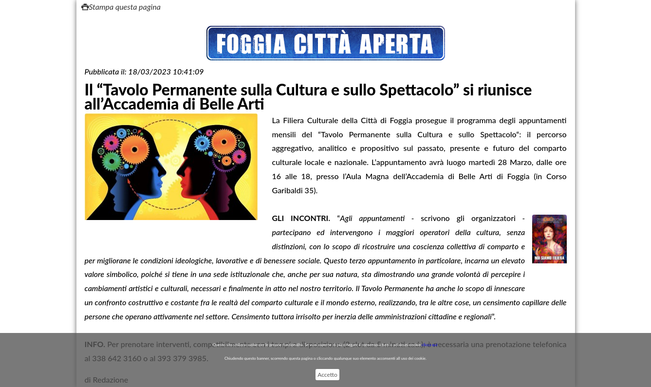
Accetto (327, 374)
